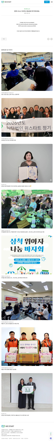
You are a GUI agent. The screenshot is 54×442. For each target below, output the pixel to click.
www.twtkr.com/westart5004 (28, 26)
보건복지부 (26, 438)
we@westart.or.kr (17, 431)
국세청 (22, 438)
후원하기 (46, 1)
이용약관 (10, 438)
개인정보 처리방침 (4, 438)
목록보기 (4, 38)
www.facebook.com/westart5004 (28, 24)
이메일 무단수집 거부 (16, 438)
